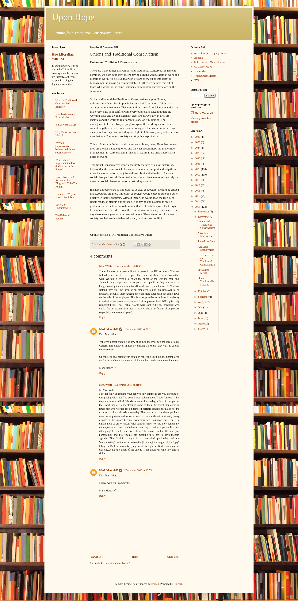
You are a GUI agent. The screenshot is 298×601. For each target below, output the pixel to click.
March (202, 329)
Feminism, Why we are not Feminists (65, 196)
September (204, 296)
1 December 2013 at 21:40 (127, 384)
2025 (198, 142)
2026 (198, 136)
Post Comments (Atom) (117, 563)
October (202, 291)
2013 (198, 206)
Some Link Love (206, 241)
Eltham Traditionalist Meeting (206, 281)
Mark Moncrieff (108, 329)
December (204, 211)
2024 (198, 147)
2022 (198, 158)
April (201, 323)
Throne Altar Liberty (205, 75)
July (200, 307)
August (202, 302)
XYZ (197, 80)
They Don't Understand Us (63, 206)
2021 (198, 163)
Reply (102, 317)
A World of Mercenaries (205, 235)
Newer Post (97, 556)
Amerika (199, 57)
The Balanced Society (62, 217)
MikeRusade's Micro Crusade (210, 62)
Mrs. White (105, 266)
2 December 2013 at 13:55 (138, 470)
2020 (198, 169)
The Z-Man (200, 71)
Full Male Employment (205, 248)
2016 (198, 190)
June (201, 312)
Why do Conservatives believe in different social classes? (65, 148)
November (204, 216)
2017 (198, 185)
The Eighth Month (203, 271)
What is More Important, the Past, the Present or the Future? (65, 165)
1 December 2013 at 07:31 (138, 329)
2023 (198, 153)
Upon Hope (73, 17)
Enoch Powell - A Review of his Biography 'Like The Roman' (66, 182)
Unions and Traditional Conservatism (206, 224)
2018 (198, 180)
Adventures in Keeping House (210, 53)
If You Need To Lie (65, 124)
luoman (155, 584)
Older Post (173, 556)
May (201, 318)
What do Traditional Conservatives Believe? (66, 103)
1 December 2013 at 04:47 (127, 266)
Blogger (178, 584)
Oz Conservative (203, 66)
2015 (198, 196)
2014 (198, 201)
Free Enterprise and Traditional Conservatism (206, 260)
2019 (198, 174)
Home (135, 556)
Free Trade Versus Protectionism (65, 116)
